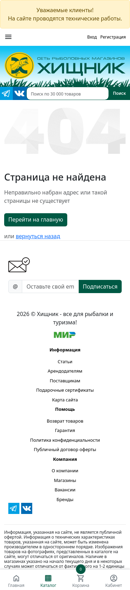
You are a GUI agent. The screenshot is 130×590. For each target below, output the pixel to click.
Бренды (65, 499)
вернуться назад (38, 236)
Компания (65, 459)
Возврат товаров (65, 421)
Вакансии (64, 490)
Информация (65, 350)
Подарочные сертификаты (65, 390)
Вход (92, 37)
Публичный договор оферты (65, 449)
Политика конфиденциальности (65, 440)
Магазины (65, 480)
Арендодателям (64, 371)
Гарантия (65, 430)
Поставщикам (65, 380)
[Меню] (8, 37)
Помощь (65, 409)
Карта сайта (65, 400)
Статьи (65, 361)
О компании (65, 470)
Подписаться (100, 286)
